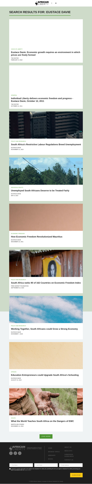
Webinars (52, 455)
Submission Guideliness (69, 455)
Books (50, 459)
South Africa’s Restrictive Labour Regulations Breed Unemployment (46, 144)
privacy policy (27, 470)
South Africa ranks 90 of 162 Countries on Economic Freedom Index (46, 283)
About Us (68, 447)
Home (50, 448)
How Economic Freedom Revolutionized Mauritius (36, 236)
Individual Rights (17, 187)
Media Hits (68, 451)
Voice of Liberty (17, 49)
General (14, 95)
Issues (13, 418)
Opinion (13, 372)
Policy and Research (18, 141)
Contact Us (69, 460)
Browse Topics (54, 452)
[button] (52, 3)
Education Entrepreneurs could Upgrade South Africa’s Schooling (45, 375)
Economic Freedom (18, 233)
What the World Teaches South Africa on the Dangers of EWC (42, 421)
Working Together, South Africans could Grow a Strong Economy (44, 329)
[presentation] (23, 475)
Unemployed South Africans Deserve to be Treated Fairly (40, 190)
